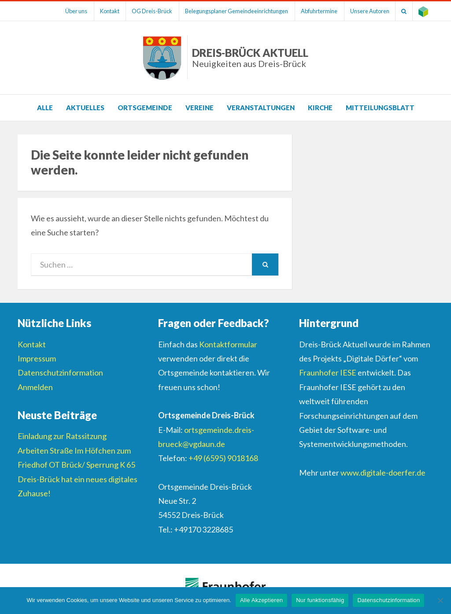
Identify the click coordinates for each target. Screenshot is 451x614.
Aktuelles (85, 108)
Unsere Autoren (365, 11)
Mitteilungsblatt (380, 108)
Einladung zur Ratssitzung (62, 436)
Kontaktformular (228, 344)
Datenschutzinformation (60, 372)
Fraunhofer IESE (327, 372)
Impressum (37, 358)
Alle (45, 108)
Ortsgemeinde (145, 108)
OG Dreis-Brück (142, 11)
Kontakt (97, 11)
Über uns (63, 11)
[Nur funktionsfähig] (440, 600)
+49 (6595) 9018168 (223, 458)
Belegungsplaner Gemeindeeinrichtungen (228, 11)
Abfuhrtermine (313, 11)
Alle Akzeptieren (261, 600)
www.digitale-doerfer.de (382, 472)
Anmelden (35, 387)
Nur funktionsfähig (320, 600)
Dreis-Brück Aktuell (250, 57)
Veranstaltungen (261, 108)
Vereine (199, 108)
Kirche (320, 108)
